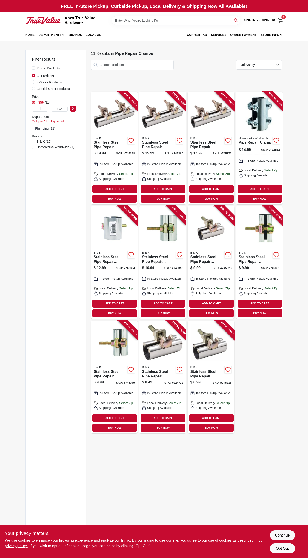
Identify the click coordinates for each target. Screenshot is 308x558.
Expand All (57, 121)
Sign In (250, 20)
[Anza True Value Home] (43, 20)
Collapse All (39, 121)
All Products (45, 76)
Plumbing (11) (45, 128)
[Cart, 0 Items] (280, 20)
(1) (55, 147)
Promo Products (48, 68)
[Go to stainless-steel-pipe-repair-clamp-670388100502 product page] (211, 377)
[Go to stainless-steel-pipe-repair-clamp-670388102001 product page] (114, 262)
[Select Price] (73, 109)
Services (218, 34)
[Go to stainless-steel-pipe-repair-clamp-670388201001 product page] (114, 148)
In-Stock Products (49, 82)
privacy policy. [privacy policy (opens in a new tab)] (16, 546)
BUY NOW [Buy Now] (114, 198)
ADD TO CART (114, 189)
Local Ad (93, 34)
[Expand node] (34, 128)
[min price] (40, 109)
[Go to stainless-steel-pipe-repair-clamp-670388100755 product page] (211, 262)
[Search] (236, 20)
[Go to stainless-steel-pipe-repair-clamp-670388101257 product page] (114, 377)
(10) (44, 141)
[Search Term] (176, 20)
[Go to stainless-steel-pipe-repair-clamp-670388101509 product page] (162, 262)
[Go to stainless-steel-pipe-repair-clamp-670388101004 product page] (259, 262)
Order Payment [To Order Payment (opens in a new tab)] (243, 34)
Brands (75, 34)
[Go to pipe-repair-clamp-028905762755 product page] (259, 148)
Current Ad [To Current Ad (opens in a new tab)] (197, 34)
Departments (50, 34)
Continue (282, 535)
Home (30, 34)
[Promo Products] (33, 68)
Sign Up (268, 20)
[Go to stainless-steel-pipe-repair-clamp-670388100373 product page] (162, 377)
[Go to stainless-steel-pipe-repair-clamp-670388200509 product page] (211, 148)
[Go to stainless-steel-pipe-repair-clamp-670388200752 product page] (162, 148)
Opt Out (282, 548)
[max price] (60, 109)
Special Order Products (53, 89)
